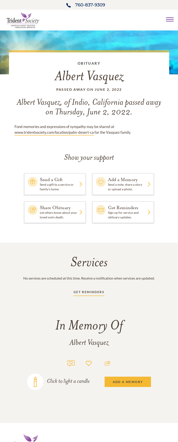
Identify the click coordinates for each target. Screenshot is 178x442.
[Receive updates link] (89, 293)
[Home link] (23, 20)
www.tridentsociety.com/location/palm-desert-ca (54, 132)
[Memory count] (71, 362)
